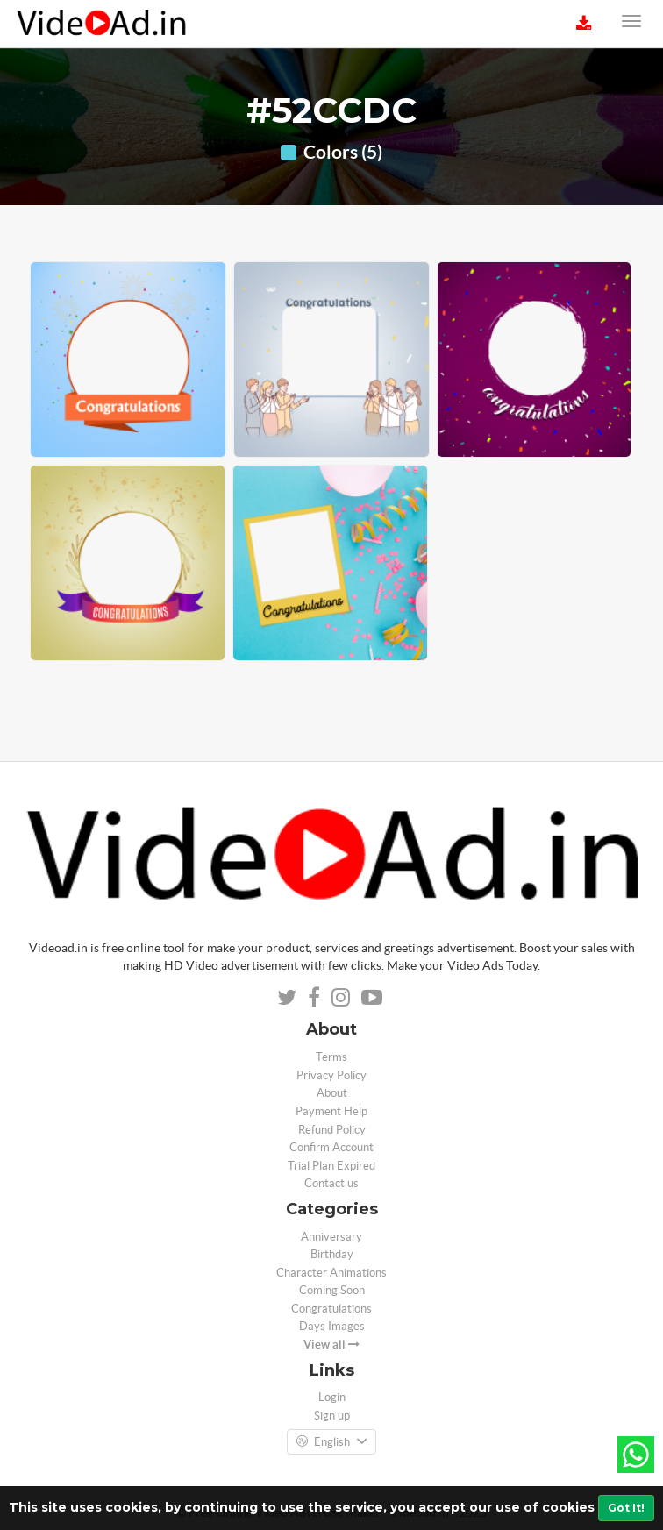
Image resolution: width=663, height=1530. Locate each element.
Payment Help (331, 1111)
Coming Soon (332, 1290)
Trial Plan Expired (331, 1165)
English (331, 1442)
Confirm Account (331, 1147)
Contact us (331, 1183)
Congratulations (331, 1308)
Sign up (332, 1415)
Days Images (332, 1326)
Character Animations (331, 1272)
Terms (331, 1057)
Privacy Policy (331, 1075)
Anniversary (331, 1236)
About (332, 1092)
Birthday (331, 1254)
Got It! (626, 1507)
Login (332, 1397)
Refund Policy (332, 1129)
